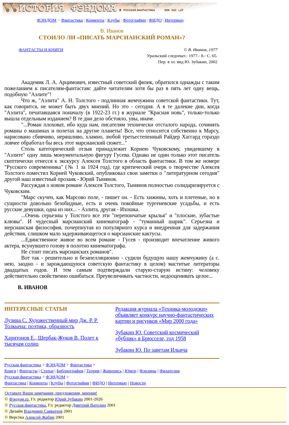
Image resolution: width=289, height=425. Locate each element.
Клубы (113, 20)
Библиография (69, 370)
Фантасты (28, 370)
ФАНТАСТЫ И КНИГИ (41, 49)
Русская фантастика (22, 364)
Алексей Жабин (39, 417)
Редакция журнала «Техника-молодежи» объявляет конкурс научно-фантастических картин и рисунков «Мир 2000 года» (164, 315)
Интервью (174, 20)
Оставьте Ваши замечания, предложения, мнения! (51, 392)
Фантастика (72, 20)
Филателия (170, 370)
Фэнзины (148, 370)
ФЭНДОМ (46, 20)
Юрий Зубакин (69, 398)
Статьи (47, 370)
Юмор (130, 370)
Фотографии (134, 20)
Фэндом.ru (19, 398)
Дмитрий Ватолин (89, 405)
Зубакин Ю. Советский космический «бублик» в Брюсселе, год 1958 (157, 335)
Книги (10, 370)
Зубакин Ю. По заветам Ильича (151, 350)
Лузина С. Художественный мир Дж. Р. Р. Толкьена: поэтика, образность (51, 323)
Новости (138, 382)
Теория (92, 370)
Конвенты (95, 20)
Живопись (112, 370)
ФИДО (155, 20)
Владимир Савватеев (43, 411)
